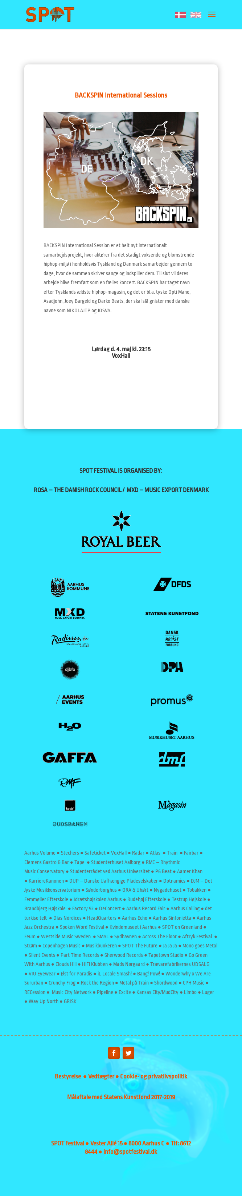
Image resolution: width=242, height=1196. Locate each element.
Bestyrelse (69, 1076)
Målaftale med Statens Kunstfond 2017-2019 (121, 1097)
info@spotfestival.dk (130, 1151)
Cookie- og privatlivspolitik (153, 1076)
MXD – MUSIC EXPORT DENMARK (168, 490)
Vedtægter (101, 1076)
